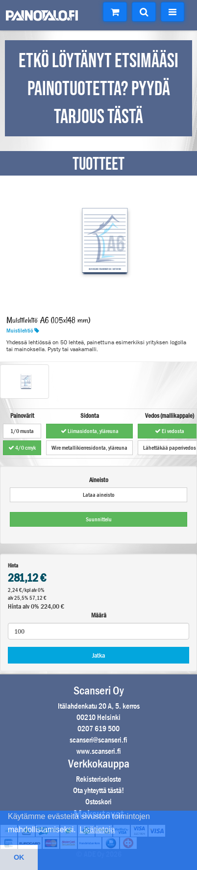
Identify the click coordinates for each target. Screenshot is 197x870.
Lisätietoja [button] (97, 829)
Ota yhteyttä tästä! (98, 790)
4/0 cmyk (22, 448)
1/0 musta (22, 431)
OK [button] (19, 857)
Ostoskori (98, 801)
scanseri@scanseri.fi (98, 740)
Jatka (98, 655)
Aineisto (98, 480)
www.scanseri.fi (98, 751)
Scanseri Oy (99, 690)
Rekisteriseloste (98, 779)
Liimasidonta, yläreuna (90, 431)
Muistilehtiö (22, 330)
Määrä (98, 615)
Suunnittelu (99, 519)
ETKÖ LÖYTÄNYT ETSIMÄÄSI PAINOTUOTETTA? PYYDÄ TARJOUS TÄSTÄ (98, 89)
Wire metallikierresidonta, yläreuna (89, 448)
